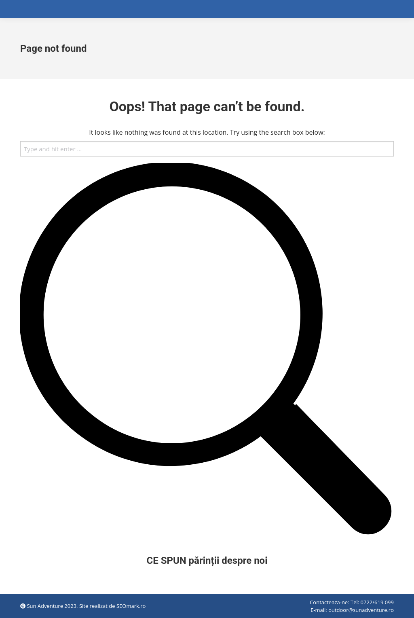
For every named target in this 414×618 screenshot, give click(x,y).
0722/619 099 (377, 602)
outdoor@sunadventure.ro (361, 610)
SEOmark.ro (131, 606)
